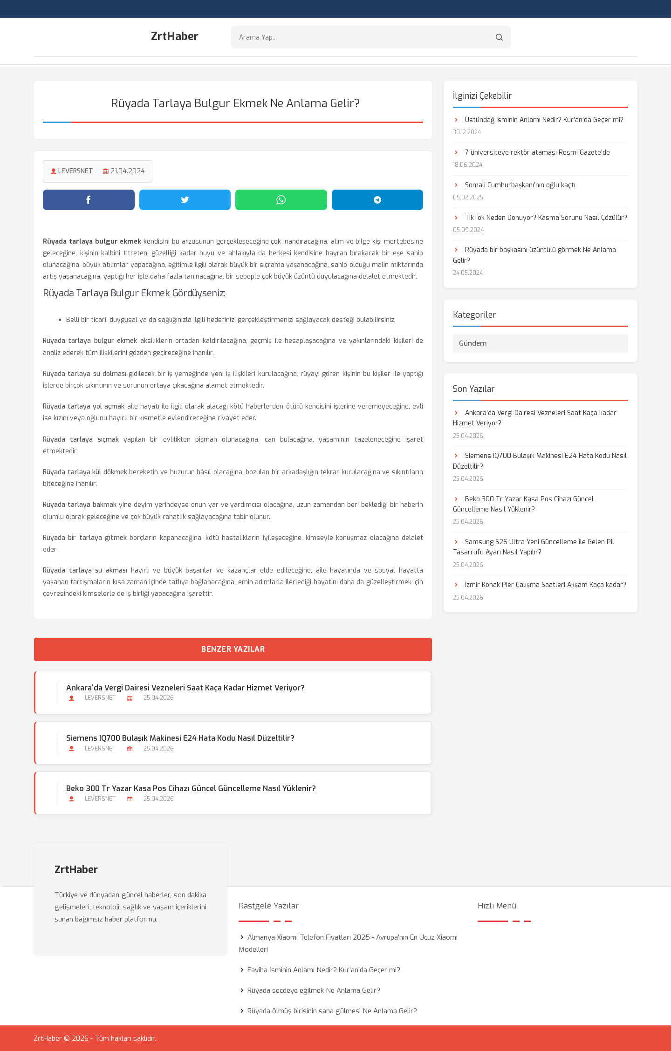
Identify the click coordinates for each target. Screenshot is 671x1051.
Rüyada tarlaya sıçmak (81, 438)
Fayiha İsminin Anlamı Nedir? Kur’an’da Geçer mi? (323, 969)
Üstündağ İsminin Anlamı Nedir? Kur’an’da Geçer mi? (538, 119)
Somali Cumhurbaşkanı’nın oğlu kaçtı (514, 184)
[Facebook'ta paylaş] (89, 199)
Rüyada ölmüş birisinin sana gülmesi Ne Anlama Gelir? (332, 1010)
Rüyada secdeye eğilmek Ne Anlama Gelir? (313, 990)
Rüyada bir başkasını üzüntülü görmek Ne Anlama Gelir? (534, 254)
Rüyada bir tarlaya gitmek (85, 536)
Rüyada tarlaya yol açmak (83, 406)
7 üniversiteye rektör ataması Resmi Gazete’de (531, 151)
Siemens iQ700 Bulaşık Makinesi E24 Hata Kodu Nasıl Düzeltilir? (180, 737)
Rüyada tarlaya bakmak (79, 504)
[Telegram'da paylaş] (378, 199)
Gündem (473, 342)
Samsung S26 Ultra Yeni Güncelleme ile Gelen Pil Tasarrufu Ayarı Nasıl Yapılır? (533, 546)
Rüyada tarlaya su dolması (84, 373)
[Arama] (499, 37)
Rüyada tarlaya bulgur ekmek (90, 340)
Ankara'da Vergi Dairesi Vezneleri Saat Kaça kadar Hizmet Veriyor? (185, 687)
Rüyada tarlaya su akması (85, 570)
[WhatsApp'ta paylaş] (281, 199)
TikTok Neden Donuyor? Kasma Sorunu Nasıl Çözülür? (540, 216)
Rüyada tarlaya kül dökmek (85, 471)
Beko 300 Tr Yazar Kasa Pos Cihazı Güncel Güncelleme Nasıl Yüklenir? (190, 788)
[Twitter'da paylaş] (185, 199)
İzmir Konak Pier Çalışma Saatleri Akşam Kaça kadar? (539, 584)
